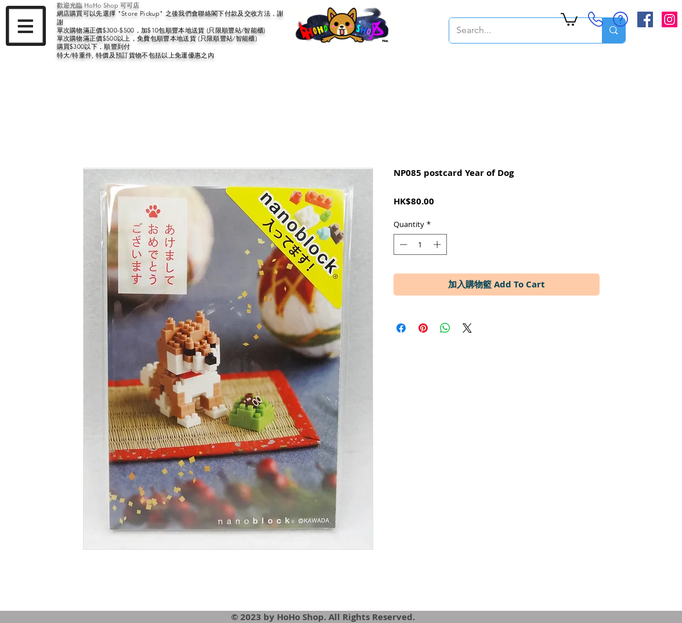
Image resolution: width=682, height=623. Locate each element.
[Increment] (438, 244)
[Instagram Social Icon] (669, 19)
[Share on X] (467, 328)
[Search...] (517, 30)
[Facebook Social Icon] (645, 19)
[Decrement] (402, 244)
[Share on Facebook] (401, 328)
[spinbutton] (420, 244)
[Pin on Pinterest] (423, 328)
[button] (26, 26)
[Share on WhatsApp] (445, 328)
